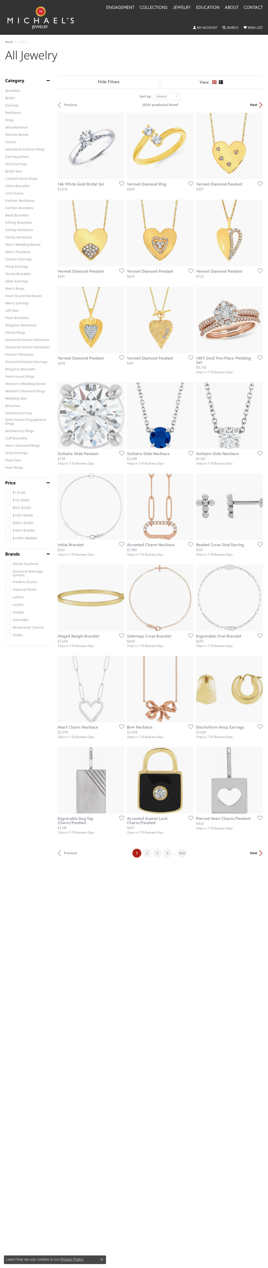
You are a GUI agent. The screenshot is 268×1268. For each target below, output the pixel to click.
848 (182, 853)
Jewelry (182, 7)
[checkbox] (15, 492)
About (231, 7)
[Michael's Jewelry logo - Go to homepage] (43, 17)
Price (10, 483)
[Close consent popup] (101, 1259)
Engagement (120, 7)
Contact (253, 7)
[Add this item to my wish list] (120, 183)
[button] (205, 28)
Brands (12, 554)
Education (208, 7)
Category (14, 81)
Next (254, 105)
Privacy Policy (71, 1259)
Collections (153, 7)
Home (9, 42)
